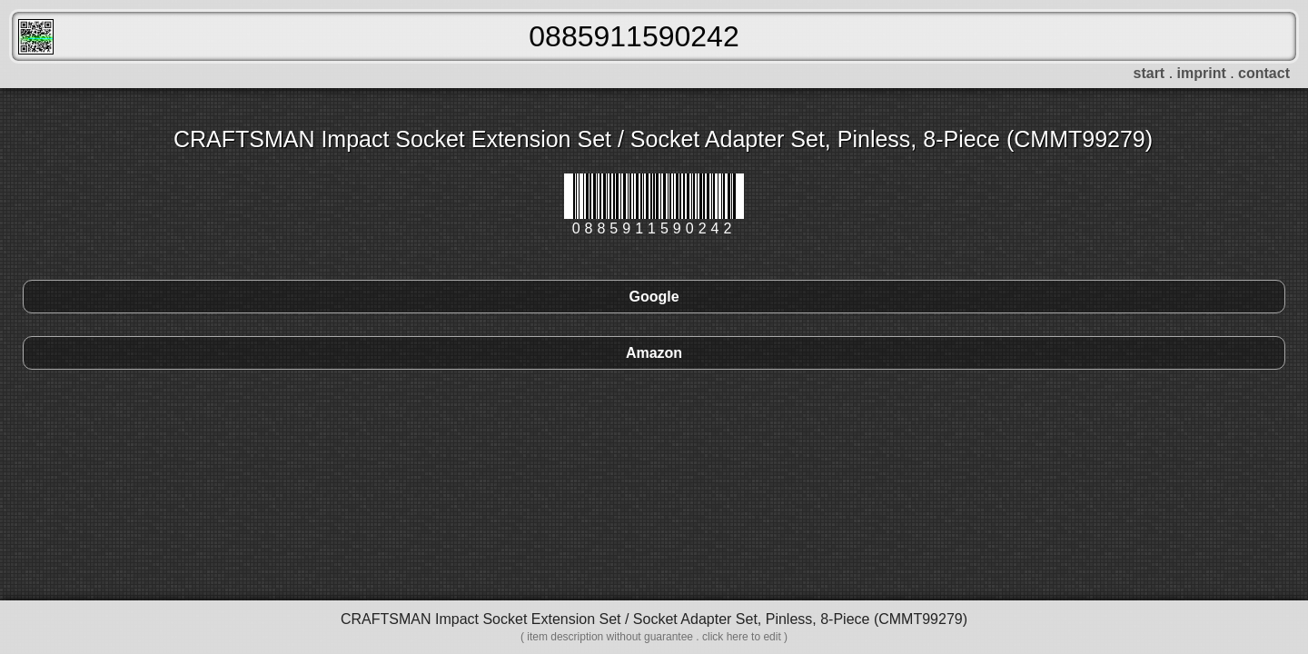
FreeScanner (36, 36)
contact (1264, 73)
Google (654, 296)
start (1149, 73)
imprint (1201, 73)
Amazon (654, 353)
